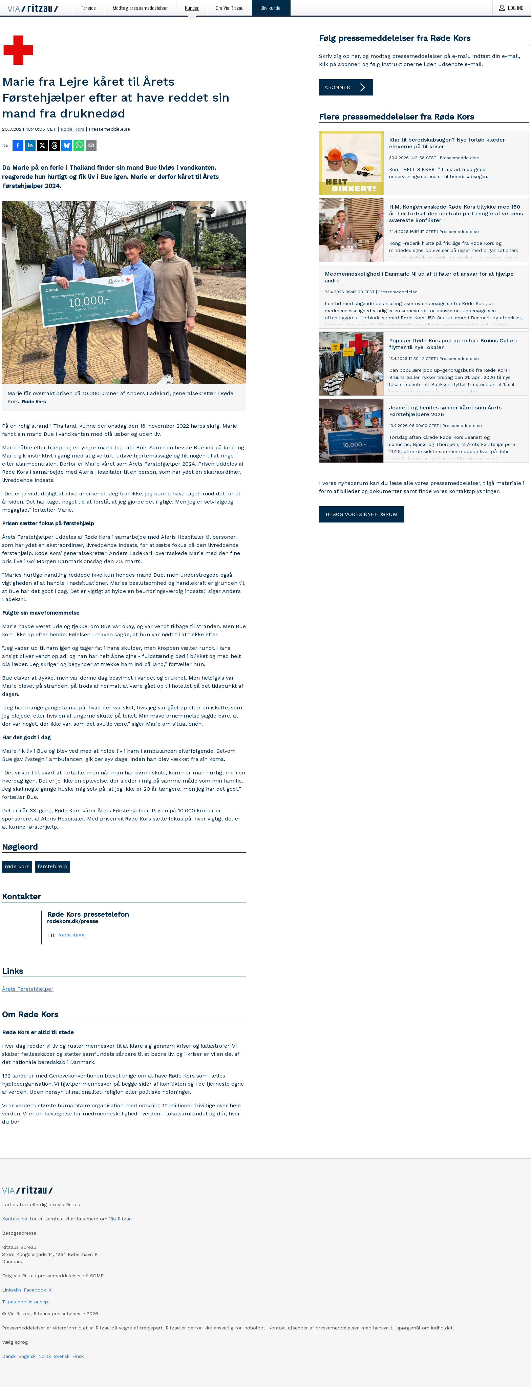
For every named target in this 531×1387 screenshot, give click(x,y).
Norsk (44, 1356)
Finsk (78, 1356)
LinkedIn (11, 1290)
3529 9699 (72, 936)
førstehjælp (52, 866)
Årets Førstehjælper (28, 989)
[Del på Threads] (54, 146)
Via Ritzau (120, 1218)
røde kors (17, 866)
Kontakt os (14, 1218)
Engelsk (27, 1356)
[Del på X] (42, 146)
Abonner (346, 87)
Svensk (61, 1356)
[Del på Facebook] (18, 146)
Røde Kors (72, 129)
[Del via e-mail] (91, 146)
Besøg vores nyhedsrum (362, 514)
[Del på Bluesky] (66, 146)
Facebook (35, 1290)
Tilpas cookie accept (26, 1301)
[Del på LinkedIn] (30, 146)
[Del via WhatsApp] (78, 146)
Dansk (9, 1356)
